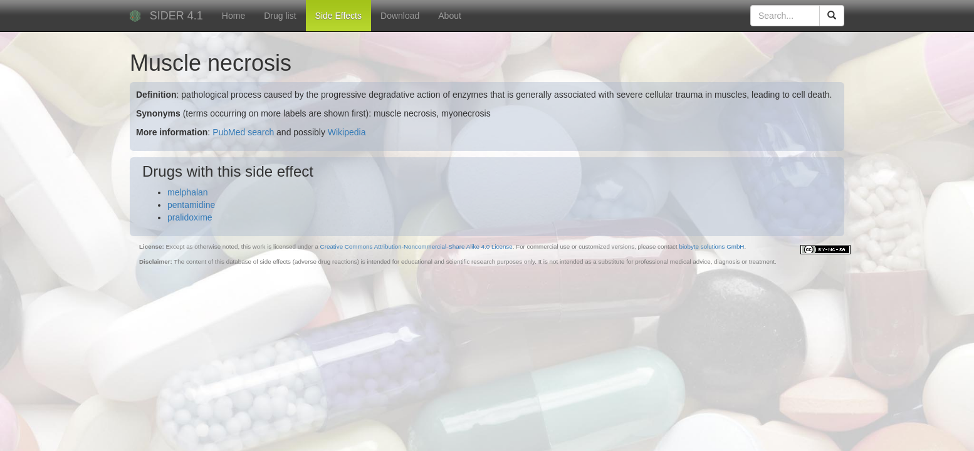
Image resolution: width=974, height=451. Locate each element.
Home (233, 16)
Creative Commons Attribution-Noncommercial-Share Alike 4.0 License (416, 246)
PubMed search (243, 132)
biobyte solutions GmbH (711, 246)
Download (399, 16)
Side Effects (338, 16)
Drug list (280, 16)
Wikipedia (347, 132)
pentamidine (191, 205)
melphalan (187, 192)
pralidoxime (189, 217)
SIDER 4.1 (176, 15)
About (449, 16)
